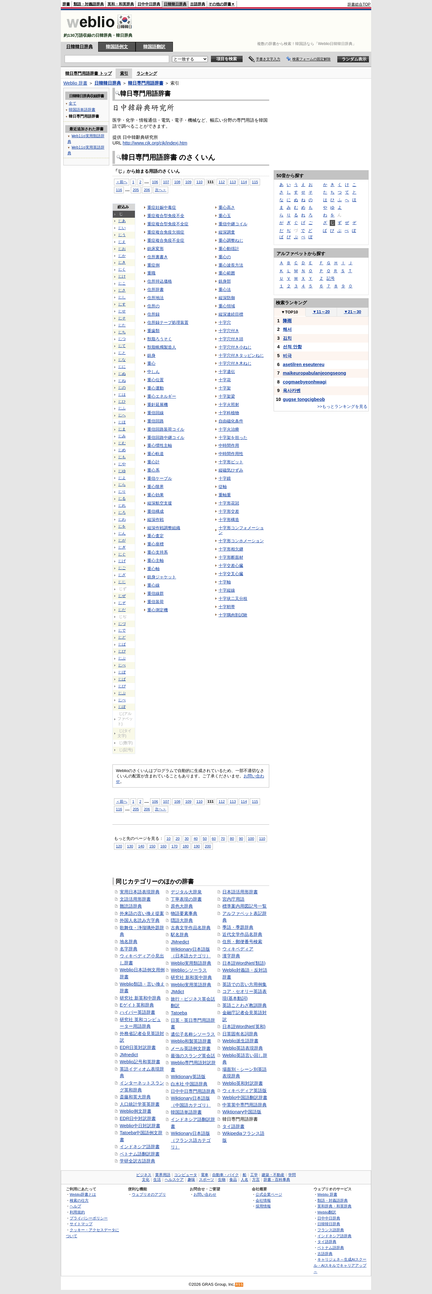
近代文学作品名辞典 (242, 934)
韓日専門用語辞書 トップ (88, 73)
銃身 (151, 355)
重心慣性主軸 (159, 445)
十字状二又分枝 (233, 598)
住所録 (153, 314)
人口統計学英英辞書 (140, 1104)
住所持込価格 (159, 281)
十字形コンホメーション (241, 540)
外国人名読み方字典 (140, 920)
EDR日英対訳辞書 (138, 1047)
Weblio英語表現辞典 (242, 1048)
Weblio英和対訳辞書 (242, 1083)
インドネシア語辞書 (140, 1146)
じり (122, 491)
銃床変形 (155, 248)
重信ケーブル (159, 478)
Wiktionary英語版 (188, 1076)
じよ (122, 478)
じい (122, 228)
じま (122, 429)
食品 (233, 1179)
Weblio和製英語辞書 (191, 1041)
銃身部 (225, 281)
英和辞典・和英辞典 (334, 1206)
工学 (254, 1175)
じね (122, 380)
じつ (122, 339)
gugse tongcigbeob (304, 399)
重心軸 (153, 568)
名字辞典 (128, 948)
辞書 (66, 4)
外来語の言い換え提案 (142, 913)
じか (122, 256)
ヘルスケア (174, 1179)
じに (122, 366)
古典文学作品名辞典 (191, 927)
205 (136, 190)
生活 (157, 1179)
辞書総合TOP (359, 4)
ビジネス (143, 1175)
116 (119, 190)
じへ (122, 415)
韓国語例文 (117, 46)
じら (122, 484)
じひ (122, 401)
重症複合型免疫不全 (165, 215)
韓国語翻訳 (154, 46)
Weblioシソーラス (189, 970)
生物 (222, 1179)
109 (188, 182)
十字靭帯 (227, 606)
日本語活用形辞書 (240, 891)
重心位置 (155, 379)
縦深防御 (227, 297)
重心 (151, 363)
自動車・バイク (225, 1175)
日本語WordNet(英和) (243, 1026)
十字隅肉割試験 (233, 615)
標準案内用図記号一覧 (244, 906)
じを (122, 526)
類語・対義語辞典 (88, 4)
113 (233, 182)
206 (147, 190)
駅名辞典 (179, 934)
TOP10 (289, 312)
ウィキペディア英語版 (244, 1090)
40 (196, 838)
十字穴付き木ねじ (235, 363)
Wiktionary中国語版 (241, 1111)
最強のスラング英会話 (193, 1055)
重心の (225, 256)
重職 (151, 273)
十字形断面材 (231, 557)
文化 (145, 1179)
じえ (122, 242)
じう (122, 235)
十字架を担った (233, 437)
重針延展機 (157, 404)
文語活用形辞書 (135, 899)
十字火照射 (229, 404)
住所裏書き (157, 256)
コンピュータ (185, 1175)
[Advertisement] (255, 26)
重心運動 (155, 388)
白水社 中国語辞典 (189, 1083)
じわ (122, 519)
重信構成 (155, 511)
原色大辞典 (182, 906)
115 (255, 182)
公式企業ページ (269, 1194)
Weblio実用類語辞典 (191, 963)
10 (169, 838)
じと (122, 353)
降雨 (287, 320)
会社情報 (263, 1200)
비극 (287, 355)
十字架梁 (227, 396)
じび (122, 651)
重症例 (153, 265)
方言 (256, 1179)
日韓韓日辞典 (175, 4)
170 (174, 846)
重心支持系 (157, 552)
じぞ (122, 603)
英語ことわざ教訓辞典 (244, 1005)
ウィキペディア (237, 948)
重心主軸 (155, 560)
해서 (287, 329)
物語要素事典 (184, 913)
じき (122, 262)
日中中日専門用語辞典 (193, 1091)
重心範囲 (227, 273)
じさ (122, 290)
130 (130, 846)
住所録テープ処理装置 (167, 322)
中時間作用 (229, 445)
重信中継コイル (233, 224)
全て (72, 103)
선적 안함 (292, 346)
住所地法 (155, 297)
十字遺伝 (227, 371)
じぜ (122, 596)
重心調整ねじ (231, 240)
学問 (292, 1175)
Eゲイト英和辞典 (137, 1005)
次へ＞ (160, 190)
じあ (122, 221)
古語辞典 (197, 4)
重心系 (153, 470)
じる (122, 498)
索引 (124, 73)
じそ (122, 318)
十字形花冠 (229, 503)
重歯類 (153, 330)
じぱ (122, 679)
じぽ (122, 707)
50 (205, 838)
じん (122, 533)
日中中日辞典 (148, 4)
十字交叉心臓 (231, 573)
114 (244, 182)
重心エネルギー (161, 396)
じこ (122, 283)
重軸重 (225, 494)
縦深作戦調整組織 (163, 527)
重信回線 (155, 412)
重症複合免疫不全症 (165, 240)
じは (122, 394)
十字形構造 (229, 519)
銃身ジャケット (161, 577)
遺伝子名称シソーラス (193, 1034)
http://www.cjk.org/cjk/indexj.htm (155, 142)
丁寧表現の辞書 (186, 899)
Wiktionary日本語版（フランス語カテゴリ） (191, 1140)
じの (122, 387)
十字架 (225, 388)
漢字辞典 (231, 955)
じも (122, 457)
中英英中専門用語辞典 (244, 1104)
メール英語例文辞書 (191, 1048)
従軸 (223, 486)
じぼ (122, 672)
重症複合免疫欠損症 (165, 232)
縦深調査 (227, 232)
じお (122, 249)
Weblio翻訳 (326, 1212)
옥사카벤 (292, 390)
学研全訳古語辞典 (137, 1160)
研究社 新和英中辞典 (191, 977)
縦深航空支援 (159, 503)
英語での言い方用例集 (244, 984)
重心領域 (227, 306)
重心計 (153, 462)
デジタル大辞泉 (186, 891)
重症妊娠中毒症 (161, 207)
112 (222, 182)
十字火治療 (229, 429)
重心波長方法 (231, 265)
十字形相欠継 (231, 549)
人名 (244, 1179)
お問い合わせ (205, 1194)
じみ (122, 436)
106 (155, 182)
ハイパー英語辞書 (137, 1012)
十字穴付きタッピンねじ (241, 355)
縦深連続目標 (231, 314)
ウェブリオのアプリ (149, 1194)
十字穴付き (229, 330)
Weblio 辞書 (75, 83)
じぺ (122, 700)
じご (122, 568)
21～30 (352, 311)
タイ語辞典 (326, 1241)
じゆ (122, 471)
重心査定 (155, 535)
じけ (122, 276)
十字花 (225, 379)
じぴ (122, 686)
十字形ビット (231, 462)
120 (119, 846)
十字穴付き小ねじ (235, 347)
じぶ (122, 658)
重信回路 (155, 421)
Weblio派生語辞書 (240, 1040)
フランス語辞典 (330, 1230)
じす (122, 304)
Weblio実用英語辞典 (191, 984)
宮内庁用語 (233, 899)
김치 (287, 338)
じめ (122, 450)
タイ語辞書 (233, 1126)
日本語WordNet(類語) (243, 963)
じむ (122, 443)
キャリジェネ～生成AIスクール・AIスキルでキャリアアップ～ (340, 1265)
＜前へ (121, 182)
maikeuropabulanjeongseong (314, 373)
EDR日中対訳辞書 (138, 1118)
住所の (153, 306)
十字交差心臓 (231, 565)
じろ (122, 512)
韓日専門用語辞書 (145, 83)
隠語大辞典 (182, 920)
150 (152, 846)
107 (166, 182)
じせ (122, 311)
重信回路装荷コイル (165, 429)
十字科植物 (229, 412)
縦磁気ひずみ (231, 470)
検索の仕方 (79, 1200)
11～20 (321, 311)
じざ (122, 575)
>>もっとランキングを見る (342, 406)
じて (122, 346)
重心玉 (225, 215)
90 (241, 838)
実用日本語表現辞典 (140, 891)
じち (122, 332)
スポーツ (206, 1179)
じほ (122, 422)
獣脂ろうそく (159, 339)
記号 (331, 278)
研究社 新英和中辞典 (140, 998)
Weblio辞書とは (83, 1194)
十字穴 (225, 322)
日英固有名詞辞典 (240, 1033)
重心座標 (155, 544)
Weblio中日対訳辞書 (140, 1125)
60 (214, 838)
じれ (122, 505)
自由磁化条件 (231, 421)
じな (122, 359)
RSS (239, 1284)
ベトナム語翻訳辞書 (140, 1153)
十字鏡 (225, 478)
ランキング (147, 73)
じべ (122, 665)
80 (232, 838)
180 (185, 846)
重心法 (225, 289)
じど (122, 637)
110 (199, 182)
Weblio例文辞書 (135, 1111)
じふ (122, 408)
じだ (122, 610)
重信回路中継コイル (165, 437)
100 (251, 838)
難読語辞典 (131, 906)
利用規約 (77, 1212)
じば (122, 644)
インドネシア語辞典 (334, 1236)
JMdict (177, 991)
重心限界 (155, 486)
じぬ (122, 373)
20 (177, 838)
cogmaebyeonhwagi (305, 381)
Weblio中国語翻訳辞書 (244, 1097)
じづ (122, 623)
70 (223, 838)
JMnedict (129, 1054)
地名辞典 (128, 941)
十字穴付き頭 (231, 339)
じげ (122, 561)
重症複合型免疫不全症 (167, 224)
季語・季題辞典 (237, 927)
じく (122, 269)
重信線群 (155, 593)
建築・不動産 (273, 1175)
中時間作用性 (231, 453)
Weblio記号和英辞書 (140, 1061)
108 (177, 182)
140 (141, 846)
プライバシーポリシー (89, 1218)
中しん (153, 371)
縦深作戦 (155, 519)
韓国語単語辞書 (186, 1112)
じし (122, 297)
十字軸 (225, 582)
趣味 (191, 1179)
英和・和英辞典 (120, 4)
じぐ (122, 554)
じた (122, 325)
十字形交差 (229, 511)
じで (122, 630)
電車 (204, 1175)
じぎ (122, 547)
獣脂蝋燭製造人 (161, 347)
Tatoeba (179, 1012)
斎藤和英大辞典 (135, 1096)
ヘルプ (75, 1206)
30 (187, 838)
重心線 (153, 585)
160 (163, 846)
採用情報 (263, 1206)
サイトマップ (81, 1224)
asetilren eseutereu (303, 364)
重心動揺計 (229, 248)
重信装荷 (155, 601)
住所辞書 (155, 289)
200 (208, 846)
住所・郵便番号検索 (242, 941)
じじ (122, 582)
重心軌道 (155, 453)
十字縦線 (227, 590)
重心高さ (227, 207)
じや (122, 464)
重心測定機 (157, 610)
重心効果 (155, 494)
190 (197, 846)
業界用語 (162, 1175)
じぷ (122, 693)
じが (122, 540)
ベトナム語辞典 (330, 1248)
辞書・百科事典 (277, 1179)
